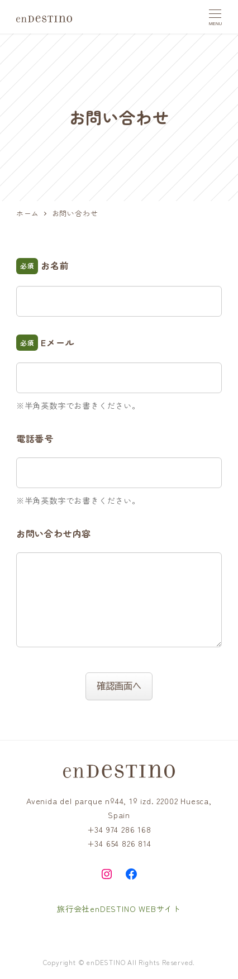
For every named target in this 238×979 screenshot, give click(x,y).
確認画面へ (123, 686)
